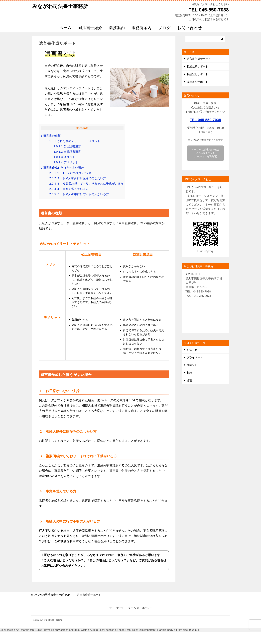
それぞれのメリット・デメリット (74, 141)
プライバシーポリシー (140, 608)
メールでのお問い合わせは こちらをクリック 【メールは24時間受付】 (205, 153)
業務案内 (117, 27)
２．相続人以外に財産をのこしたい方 (77, 178)
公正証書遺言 (67, 146)
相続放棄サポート (197, 66)
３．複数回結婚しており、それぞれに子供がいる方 (86, 183)
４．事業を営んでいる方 (69, 189)
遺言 (189, 380)
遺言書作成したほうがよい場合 (62, 167)
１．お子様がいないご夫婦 (70, 173)
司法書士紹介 (90, 27)
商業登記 (192, 365)
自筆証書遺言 (67, 151)
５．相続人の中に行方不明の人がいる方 (79, 194)
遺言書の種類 (51, 135)
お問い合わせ (189, 27)
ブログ (164, 27)
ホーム (65, 27)
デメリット (66, 162)
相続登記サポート (197, 74)
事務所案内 (141, 27)
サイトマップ (116, 608)
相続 (189, 372)
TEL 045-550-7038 (205, 120)
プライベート (195, 357)
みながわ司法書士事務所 (60, 5)
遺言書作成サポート (199, 58)
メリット (64, 157)
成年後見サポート (197, 81)
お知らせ (192, 349)
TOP (52, 594)
